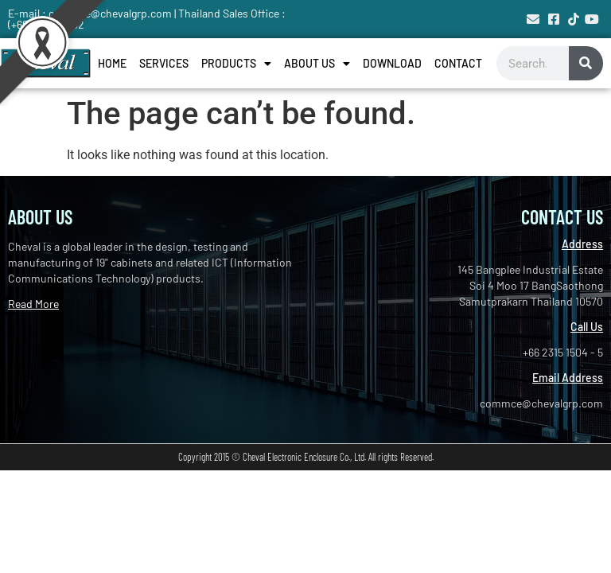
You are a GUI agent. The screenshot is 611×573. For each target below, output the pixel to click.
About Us (317, 63)
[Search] (586, 63)
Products (236, 63)
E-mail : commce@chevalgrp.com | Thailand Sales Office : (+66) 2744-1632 (147, 18)
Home (112, 63)
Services (164, 63)
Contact (458, 63)
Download (392, 63)
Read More (33, 303)
